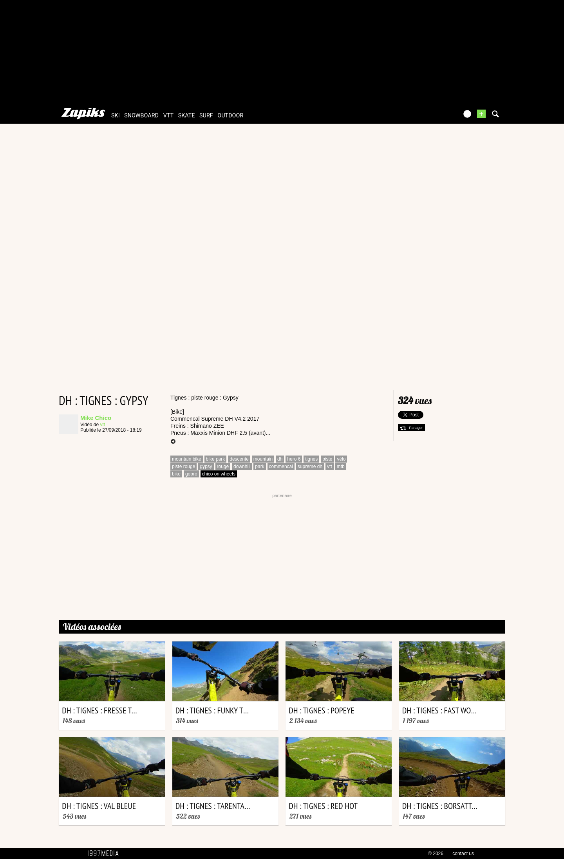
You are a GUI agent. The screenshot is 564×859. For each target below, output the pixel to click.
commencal (281, 466)
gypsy (206, 466)
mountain (263, 459)
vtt (168, 115)
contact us (463, 853)
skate (186, 115)
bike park (215, 459)
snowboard (141, 115)
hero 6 (293, 459)
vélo (341, 459)
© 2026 (435, 853)
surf (206, 115)
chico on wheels (218, 474)
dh (279, 459)
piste (327, 459)
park (259, 466)
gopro (191, 474)
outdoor (230, 115)
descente (239, 459)
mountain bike (186, 459)
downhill (241, 466)
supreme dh (310, 466)
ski (115, 115)
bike (176, 474)
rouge (223, 466)
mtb (341, 466)
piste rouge (183, 466)
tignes (311, 459)
